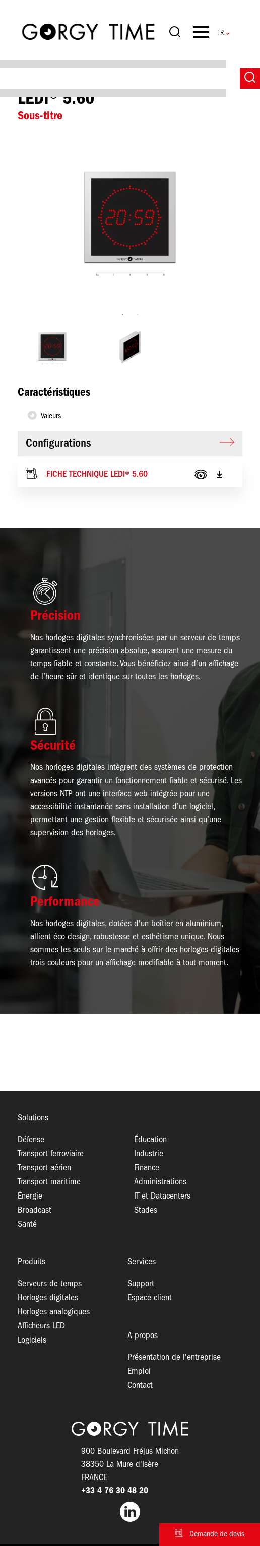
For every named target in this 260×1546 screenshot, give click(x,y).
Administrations (160, 1182)
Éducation (150, 1140)
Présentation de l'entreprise (174, 1357)
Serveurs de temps (50, 1284)
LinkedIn (130, 1512)
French (220, 33)
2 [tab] (138, 315)
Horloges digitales (48, 1298)
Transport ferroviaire (51, 1154)
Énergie (30, 1196)
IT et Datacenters (162, 1196)
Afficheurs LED (41, 1326)
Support (140, 1284)
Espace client (149, 1298)
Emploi (139, 1371)
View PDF (200, 474)
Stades (145, 1210)
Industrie (148, 1154)
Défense (31, 1140)
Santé (27, 1224)
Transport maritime (49, 1182)
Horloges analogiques (54, 1312)
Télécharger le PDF (219, 474)
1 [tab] (122, 315)
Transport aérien (44, 1168)
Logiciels (32, 1340)
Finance (146, 1168)
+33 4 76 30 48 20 (114, 1491)
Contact (140, 1385)
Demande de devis (216, 1534)
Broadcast (34, 1210)
